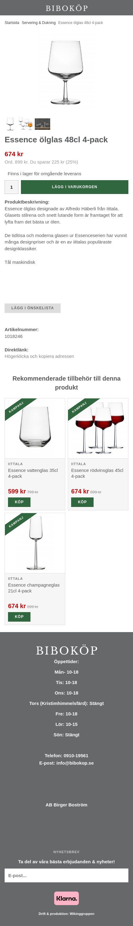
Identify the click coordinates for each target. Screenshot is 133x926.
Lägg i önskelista (32, 308)
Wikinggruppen (82, 914)
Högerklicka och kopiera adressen (39, 356)
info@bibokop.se (75, 763)
